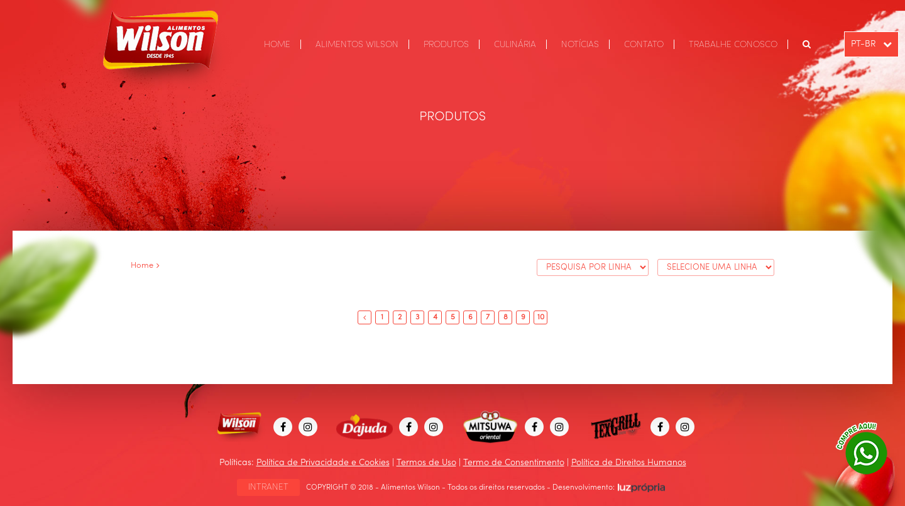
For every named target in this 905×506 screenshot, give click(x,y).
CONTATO (644, 44)
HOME (277, 44)
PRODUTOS (446, 44)
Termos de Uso (426, 462)
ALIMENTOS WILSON (356, 44)
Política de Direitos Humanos (628, 462)
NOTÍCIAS (580, 44)
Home (142, 265)
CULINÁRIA (515, 44)
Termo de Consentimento (513, 462)
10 (540, 317)
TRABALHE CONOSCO (733, 44)
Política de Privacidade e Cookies (323, 462)
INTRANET (268, 487)
